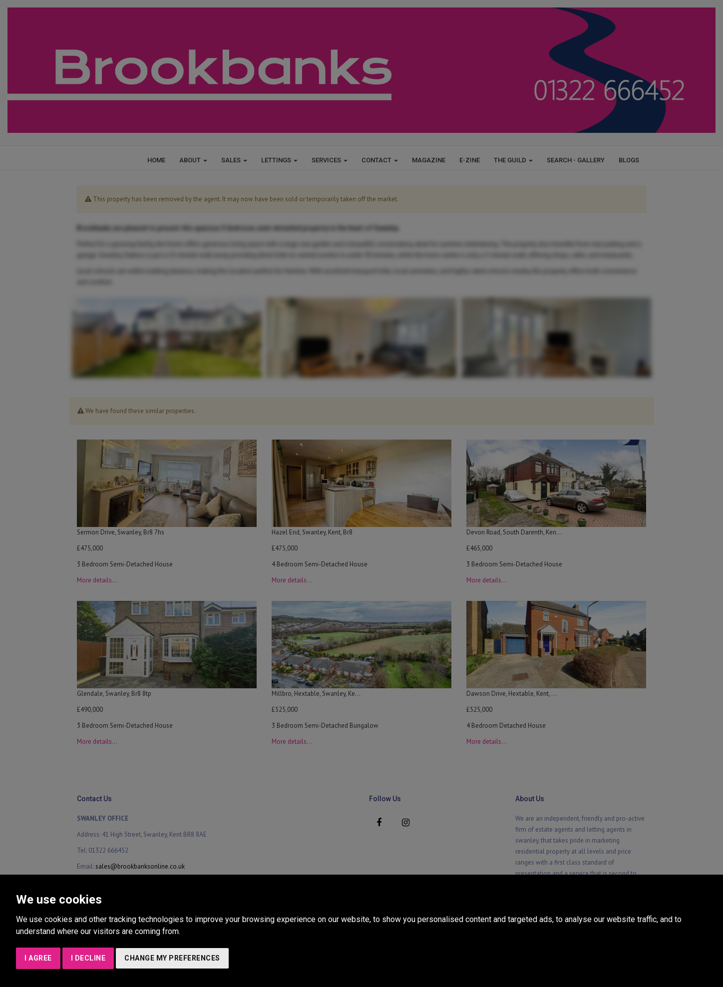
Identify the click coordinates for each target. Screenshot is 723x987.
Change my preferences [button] (172, 958)
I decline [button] (88, 958)
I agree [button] (38, 958)
